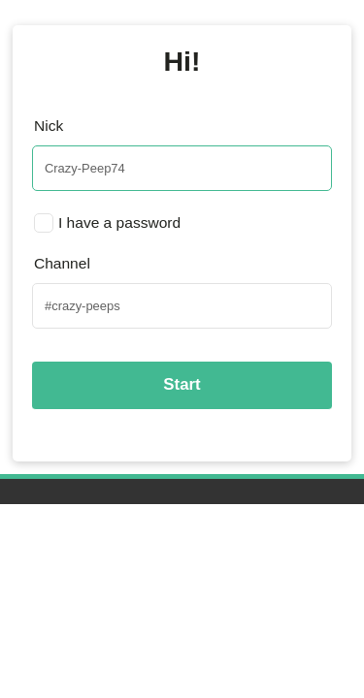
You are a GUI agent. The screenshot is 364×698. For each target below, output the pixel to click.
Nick (48, 125)
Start (181, 384)
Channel (62, 263)
